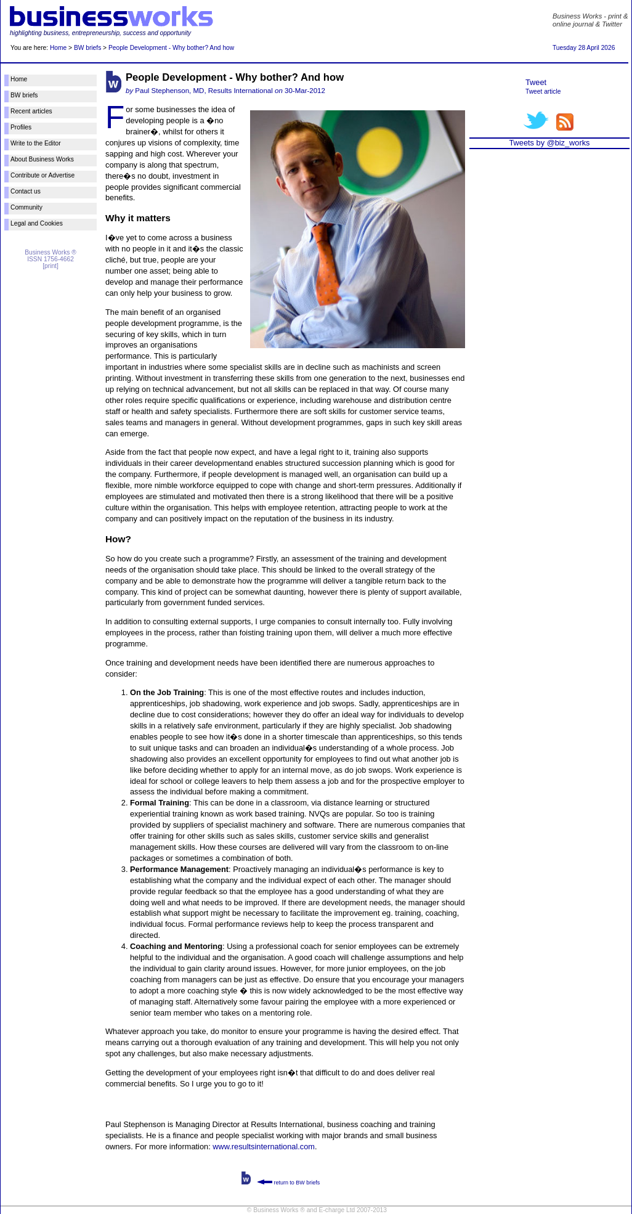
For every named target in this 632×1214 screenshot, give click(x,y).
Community (26, 207)
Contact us (25, 191)
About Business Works (42, 159)
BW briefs (87, 47)
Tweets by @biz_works (549, 142)
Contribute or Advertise (42, 175)
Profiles (20, 127)
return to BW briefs (288, 1182)
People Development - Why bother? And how (171, 47)
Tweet (535, 82)
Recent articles (31, 111)
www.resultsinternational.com (264, 1146)
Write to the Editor (35, 143)
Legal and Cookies (36, 223)
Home (58, 47)
